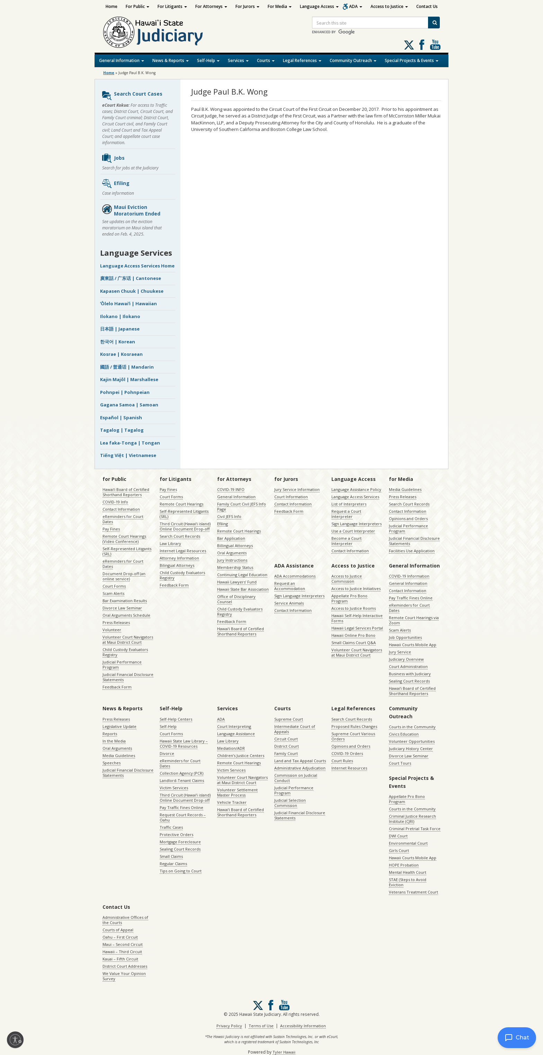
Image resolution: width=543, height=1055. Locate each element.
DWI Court (398, 835)
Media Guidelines (405, 489)
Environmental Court (408, 843)
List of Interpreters (348, 504)
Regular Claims (173, 863)
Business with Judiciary (410, 673)
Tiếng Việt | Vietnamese (128, 455)
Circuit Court (286, 738)
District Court (286, 746)
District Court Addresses (125, 966)
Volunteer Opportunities (412, 741)
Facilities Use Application (412, 550)
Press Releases (116, 622)
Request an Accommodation (289, 586)
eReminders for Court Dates (123, 519)
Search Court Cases (131, 95)
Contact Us (427, 6)
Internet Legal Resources (183, 550)
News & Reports (170, 60)
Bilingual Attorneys (177, 565)
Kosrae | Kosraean (121, 354)
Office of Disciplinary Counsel (236, 599)
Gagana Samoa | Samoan (129, 405)
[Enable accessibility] (15, 1039)
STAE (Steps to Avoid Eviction (407, 882)
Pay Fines (111, 528)
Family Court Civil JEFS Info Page (241, 506)
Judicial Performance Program (122, 664)
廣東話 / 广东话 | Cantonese (130, 278)
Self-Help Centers (176, 719)
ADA (355, 6)
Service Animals (289, 603)
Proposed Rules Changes (354, 726)
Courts (266, 60)
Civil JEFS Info (229, 516)
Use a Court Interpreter (353, 531)
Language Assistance (236, 733)
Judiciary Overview (406, 659)
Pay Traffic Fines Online (411, 597)
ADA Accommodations (294, 576)
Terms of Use (261, 1025)
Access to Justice (389, 6)
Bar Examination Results (125, 600)
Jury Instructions (232, 560)
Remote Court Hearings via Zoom (414, 620)
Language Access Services (355, 496)
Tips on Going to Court (181, 870)
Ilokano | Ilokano (120, 316)
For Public (137, 6)
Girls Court (399, 850)
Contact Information (121, 509)
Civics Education (404, 734)
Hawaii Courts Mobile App (412, 644)
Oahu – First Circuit (120, 937)
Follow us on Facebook (422, 44)
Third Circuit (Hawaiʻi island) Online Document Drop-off (185, 526)
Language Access (319, 6)
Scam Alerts (113, 593)
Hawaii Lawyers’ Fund (237, 581)
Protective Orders (176, 834)
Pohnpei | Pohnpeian (125, 392)
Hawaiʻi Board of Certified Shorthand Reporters (126, 492)
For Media (280, 6)
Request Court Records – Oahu (183, 817)
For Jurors (247, 6)
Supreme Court (288, 719)
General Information (121, 60)
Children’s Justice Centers (240, 755)
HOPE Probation (404, 865)
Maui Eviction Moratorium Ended (130, 210)
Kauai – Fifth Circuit (120, 958)
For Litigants (172, 6)
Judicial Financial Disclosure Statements (128, 677)
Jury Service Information (297, 489)
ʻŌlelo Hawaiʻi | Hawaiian (128, 303)
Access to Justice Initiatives (356, 588)
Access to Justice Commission (346, 578)
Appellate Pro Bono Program (349, 598)
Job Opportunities (405, 637)
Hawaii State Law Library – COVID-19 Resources (184, 743)
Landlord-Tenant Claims (182, 780)
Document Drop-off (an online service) (124, 576)
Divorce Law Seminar (122, 607)
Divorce (167, 753)
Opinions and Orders (408, 518)
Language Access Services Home (137, 266)
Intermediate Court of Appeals (294, 729)
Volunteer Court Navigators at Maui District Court (128, 639)
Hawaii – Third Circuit (122, 951)
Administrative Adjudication (300, 768)
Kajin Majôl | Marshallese (129, 379)
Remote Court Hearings (181, 504)
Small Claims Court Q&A (353, 642)
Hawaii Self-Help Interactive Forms (357, 618)
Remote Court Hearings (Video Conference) (124, 539)
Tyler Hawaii (284, 1052)
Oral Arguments (232, 552)
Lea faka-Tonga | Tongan (130, 443)
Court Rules (342, 760)
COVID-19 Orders (347, 753)
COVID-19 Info (115, 501)
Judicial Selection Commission (290, 803)
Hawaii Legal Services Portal (357, 628)
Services (238, 60)
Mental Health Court (407, 872)
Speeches (112, 762)
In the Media (114, 741)
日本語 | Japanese (120, 329)
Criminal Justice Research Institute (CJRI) (412, 819)
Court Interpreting (234, 726)
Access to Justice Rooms (353, 608)
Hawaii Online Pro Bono (353, 635)
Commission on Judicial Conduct (295, 778)
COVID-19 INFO (230, 489)
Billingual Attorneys (235, 545)
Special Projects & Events (411, 60)
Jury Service (400, 651)
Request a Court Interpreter (346, 514)
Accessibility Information (303, 1025)
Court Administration (408, 666)
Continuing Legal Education (242, 574)
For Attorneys (211, 6)
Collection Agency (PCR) (181, 773)
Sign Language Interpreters (356, 523)
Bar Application (231, 538)
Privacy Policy (229, 1025)
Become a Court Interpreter (346, 541)
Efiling (115, 183)
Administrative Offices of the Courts (125, 920)
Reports (110, 733)
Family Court (286, 753)
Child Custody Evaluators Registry (125, 652)
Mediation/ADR (231, 748)
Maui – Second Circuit (123, 944)
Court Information (291, 496)
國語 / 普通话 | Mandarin (127, 367)
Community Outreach (353, 60)
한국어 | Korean (117, 342)
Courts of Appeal (118, 929)
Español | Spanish (121, 417)
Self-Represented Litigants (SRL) (127, 551)
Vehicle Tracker (232, 802)
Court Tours (400, 763)
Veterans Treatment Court (413, 892)
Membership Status (235, 567)
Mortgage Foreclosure (180, 841)
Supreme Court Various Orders (353, 736)
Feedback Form (117, 686)
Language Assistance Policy (356, 489)
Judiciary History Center (411, 748)
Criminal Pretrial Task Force (414, 828)
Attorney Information (179, 558)
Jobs (113, 158)
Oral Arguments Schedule (126, 615)
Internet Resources (349, 768)
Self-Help (208, 60)
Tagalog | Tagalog (122, 430)
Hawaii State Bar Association (243, 589)
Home (111, 6)
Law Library (170, 543)
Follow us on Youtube (435, 44)
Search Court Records (180, 536)
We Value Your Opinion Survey (124, 976)
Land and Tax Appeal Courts (300, 760)
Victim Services (174, 787)
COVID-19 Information (409, 576)
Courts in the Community (412, 726)
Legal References (302, 60)
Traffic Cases (171, 827)
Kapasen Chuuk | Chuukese (131, 291)
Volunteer (112, 629)
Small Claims (171, 856)
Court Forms (114, 586)
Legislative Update (119, 726)
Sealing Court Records (409, 681)
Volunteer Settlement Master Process (237, 792)
